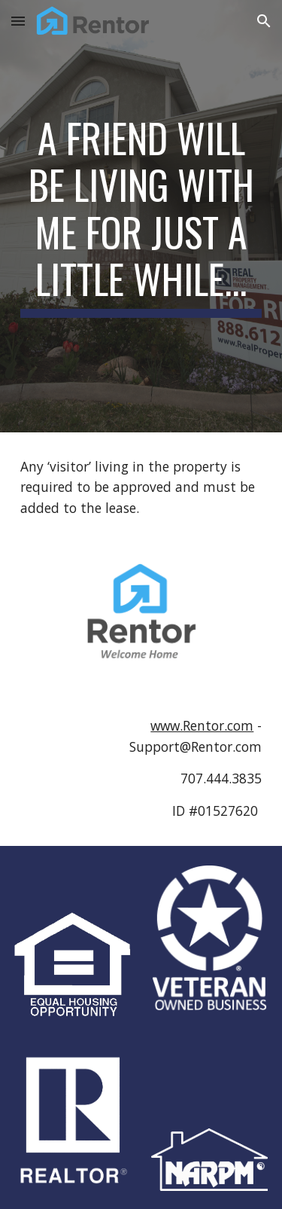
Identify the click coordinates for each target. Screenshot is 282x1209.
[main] (141, 216)
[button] (18, 20)
